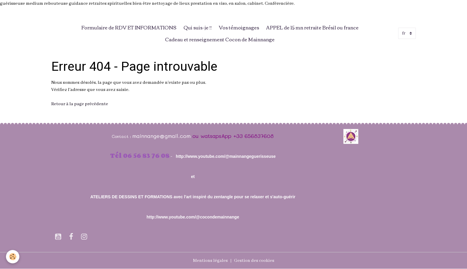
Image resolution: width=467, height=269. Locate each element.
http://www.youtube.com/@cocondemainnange (193, 217)
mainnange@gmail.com (161, 135)
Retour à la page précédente (79, 104)
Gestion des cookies (254, 260)
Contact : (122, 136)
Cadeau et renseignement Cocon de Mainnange (220, 39)
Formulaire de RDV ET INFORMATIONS (128, 27)
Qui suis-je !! (197, 27)
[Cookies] (12, 256)
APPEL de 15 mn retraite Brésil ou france (312, 27)
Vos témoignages (239, 27)
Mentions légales (210, 260)
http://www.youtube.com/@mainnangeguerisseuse (225, 156)
